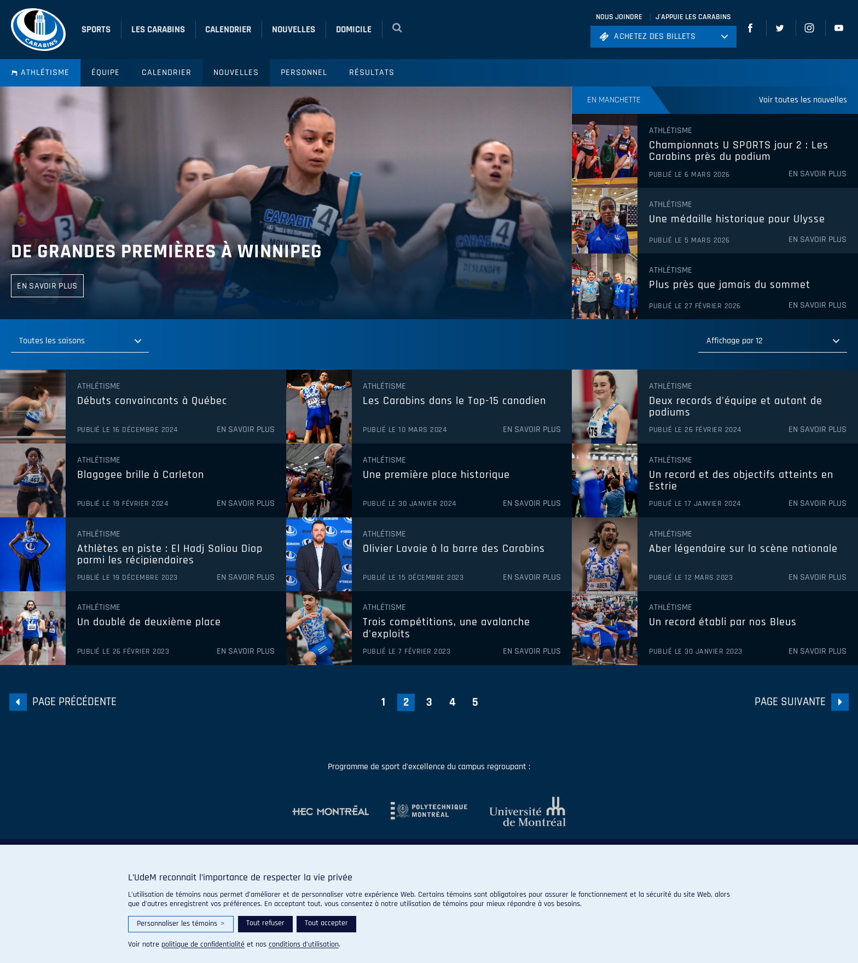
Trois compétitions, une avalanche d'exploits (446, 628)
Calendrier (167, 72)
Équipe (105, 72)
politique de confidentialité (203, 944)
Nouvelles (236, 72)
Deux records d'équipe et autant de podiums (735, 407)
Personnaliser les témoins (181, 924)
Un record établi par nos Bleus (723, 622)
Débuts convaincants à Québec (152, 401)
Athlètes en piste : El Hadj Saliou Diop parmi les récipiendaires (170, 555)
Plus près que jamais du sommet (729, 285)
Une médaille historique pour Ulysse (737, 220)
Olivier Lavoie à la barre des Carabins (454, 549)
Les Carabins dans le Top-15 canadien (454, 401)
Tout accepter (326, 923)
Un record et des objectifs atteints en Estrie (741, 481)
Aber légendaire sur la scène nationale (743, 549)
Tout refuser (265, 923)
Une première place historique (436, 475)
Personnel (304, 72)
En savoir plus (818, 174)
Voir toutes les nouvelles (803, 100)
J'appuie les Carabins (693, 17)
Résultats (372, 72)
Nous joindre (619, 17)
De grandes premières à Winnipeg (166, 251)
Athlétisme (40, 72)
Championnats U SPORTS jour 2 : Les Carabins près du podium (738, 151)
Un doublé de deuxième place (149, 622)
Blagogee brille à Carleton (140, 475)
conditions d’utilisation (304, 944)
